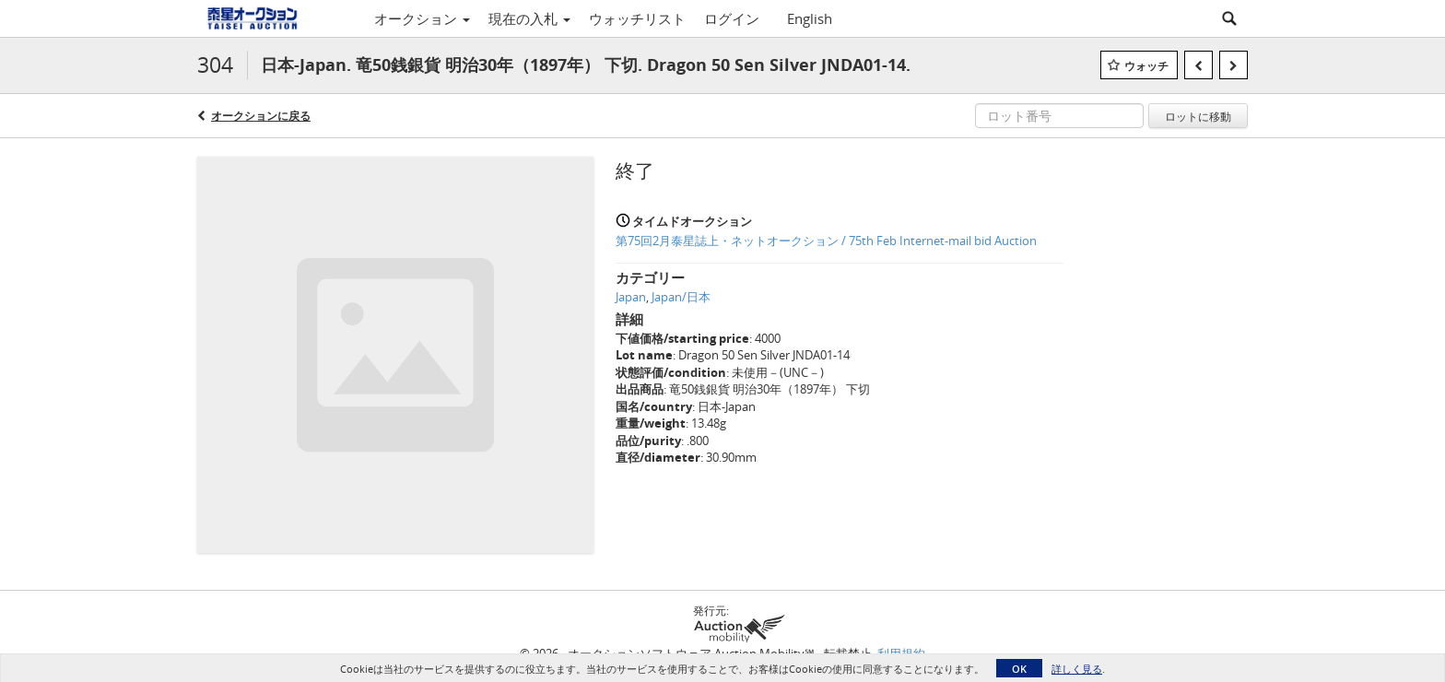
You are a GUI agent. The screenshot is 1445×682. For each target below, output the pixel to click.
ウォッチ (1146, 66)
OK (1019, 669)
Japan (631, 296)
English (809, 18)
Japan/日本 (681, 296)
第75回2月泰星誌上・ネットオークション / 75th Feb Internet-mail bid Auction (826, 240)
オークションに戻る (261, 115)
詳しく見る (1076, 669)
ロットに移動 (1198, 116)
